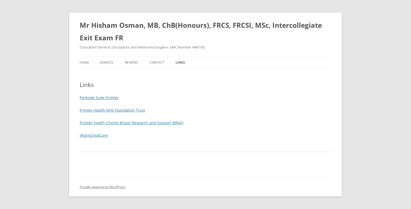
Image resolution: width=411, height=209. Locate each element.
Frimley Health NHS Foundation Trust (112, 110)
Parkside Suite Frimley (99, 97)
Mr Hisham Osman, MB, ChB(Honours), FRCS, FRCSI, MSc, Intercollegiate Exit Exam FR (201, 31)
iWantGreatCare (94, 135)
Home (84, 62)
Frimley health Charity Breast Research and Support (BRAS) (131, 122)
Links (180, 62)
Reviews (131, 62)
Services (106, 62)
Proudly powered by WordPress (102, 187)
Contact (156, 62)
